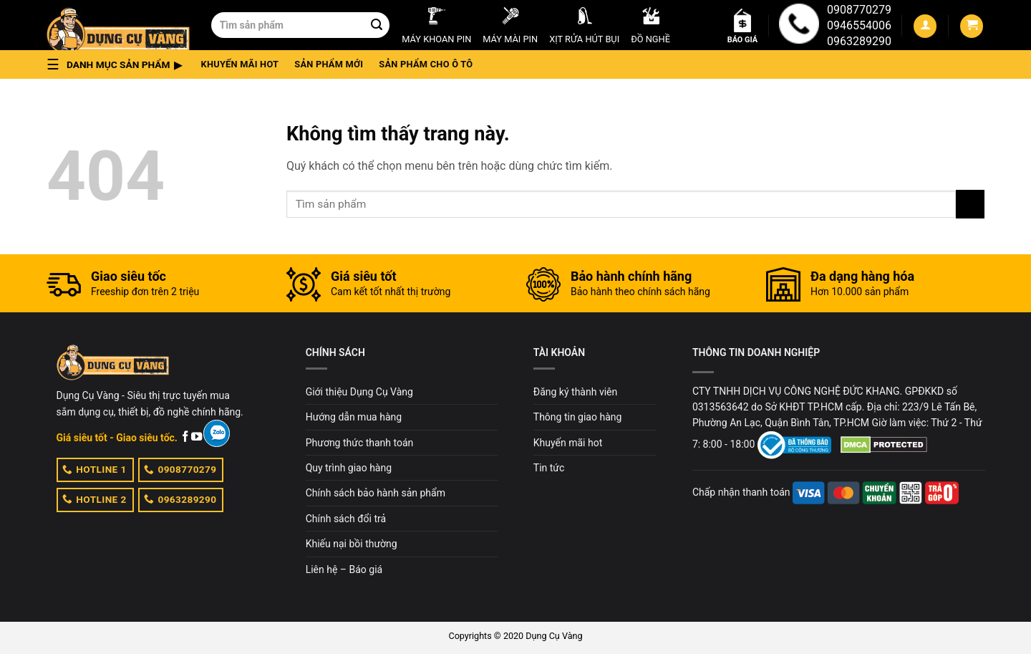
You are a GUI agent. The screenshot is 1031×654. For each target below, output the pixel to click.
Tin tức (549, 467)
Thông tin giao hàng (577, 417)
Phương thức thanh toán (360, 442)
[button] (118, 64)
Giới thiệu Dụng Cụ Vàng (359, 392)
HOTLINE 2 (94, 498)
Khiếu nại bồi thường (351, 543)
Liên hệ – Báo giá (344, 569)
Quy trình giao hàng (349, 467)
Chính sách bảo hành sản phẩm (375, 493)
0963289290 (859, 41)
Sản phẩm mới (328, 64)
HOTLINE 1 (94, 469)
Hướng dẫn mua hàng (354, 417)
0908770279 (859, 9)
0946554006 (859, 25)
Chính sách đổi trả (346, 518)
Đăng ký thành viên (575, 392)
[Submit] (376, 25)
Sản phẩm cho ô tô (426, 64)
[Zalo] (216, 433)
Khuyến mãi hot (240, 64)
